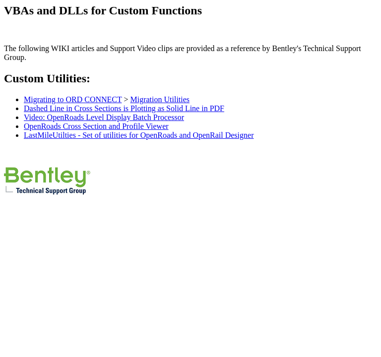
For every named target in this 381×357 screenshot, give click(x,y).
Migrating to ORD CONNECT (73, 99)
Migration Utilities (160, 99)
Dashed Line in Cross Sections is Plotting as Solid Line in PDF (124, 108)
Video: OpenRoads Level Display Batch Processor (104, 117)
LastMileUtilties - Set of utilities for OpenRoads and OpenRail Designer (139, 135)
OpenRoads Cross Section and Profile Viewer (96, 126)
